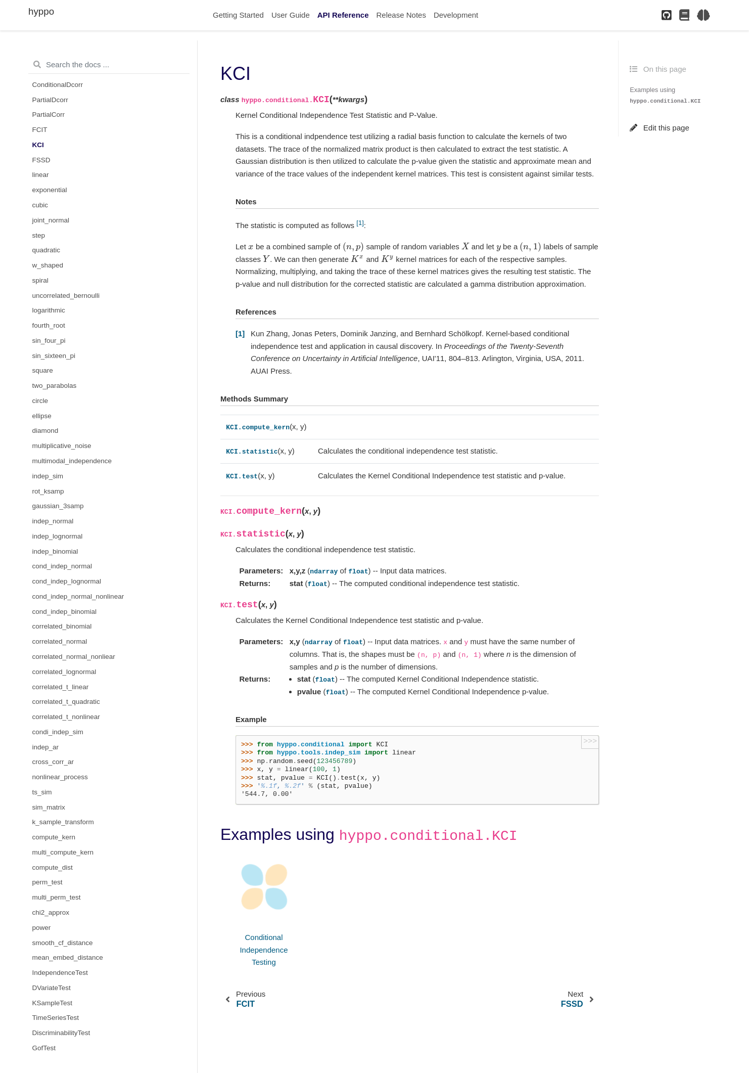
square (42, 370)
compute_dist (52, 867)
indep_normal (53, 521)
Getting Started (238, 15)
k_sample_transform (63, 822)
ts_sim (42, 792)
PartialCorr (48, 114)
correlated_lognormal (64, 672)
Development (456, 15)
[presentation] (251, 246)
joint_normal (51, 220)
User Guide (290, 15)
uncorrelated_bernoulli (66, 295)
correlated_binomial (62, 626)
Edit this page (659, 127)
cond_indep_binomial (64, 611)
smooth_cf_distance (62, 943)
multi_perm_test (56, 897)
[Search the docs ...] (109, 65)
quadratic (46, 250)
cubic (40, 205)
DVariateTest (51, 988)
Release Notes (401, 15)
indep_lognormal (57, 536)
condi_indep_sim (57, 732)
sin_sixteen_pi (54, 356)
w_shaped (48, 265)
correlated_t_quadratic (66, 701)
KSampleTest (52, 1003)
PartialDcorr (50, 100)
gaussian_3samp (58, 506)
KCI (38, 145)
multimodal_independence (72, 461)
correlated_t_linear (60, 687)
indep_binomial (55, 551)
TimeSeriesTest (55, 1017)
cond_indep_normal (62, 566)
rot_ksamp (48, 491)
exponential (49, 190)
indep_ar (45, 747)
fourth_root (48, 325)
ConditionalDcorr (57, 84)
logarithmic (48, 310)
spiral (40, 280)
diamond (45, 430)
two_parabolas (54, 385)
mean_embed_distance (67, 957)
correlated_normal (59, 641)
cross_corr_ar (53, 762)
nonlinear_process (60, 777)
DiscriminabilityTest (61, 1033)
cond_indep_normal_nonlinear (78, 596)
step (38, 235)
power (41, 927)
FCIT (40, 129)
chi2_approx (51, 912)
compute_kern (54, 837)
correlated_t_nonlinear (66, 717)
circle (40, 401)
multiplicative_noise (61, 446)
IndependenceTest (60, 972)
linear (40, 174)
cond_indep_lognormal (67, 581)
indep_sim (48, 476)
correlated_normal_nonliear (73, 656)
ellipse (42, 416)
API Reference (343, 15)
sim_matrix (48, 807)
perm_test (47, 882)
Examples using (665, 95)
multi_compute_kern (63, 852)
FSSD (41, 160)
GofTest (44, 1048)
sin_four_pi (49, 340)
